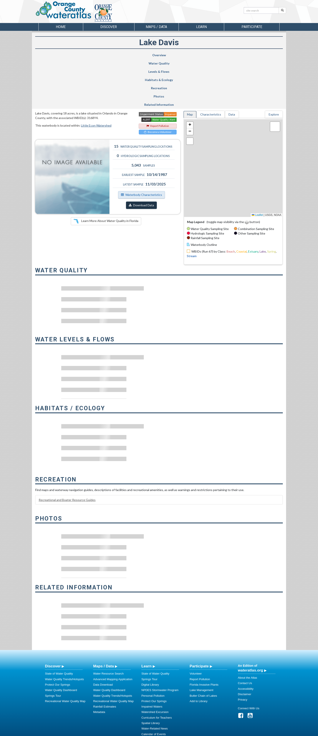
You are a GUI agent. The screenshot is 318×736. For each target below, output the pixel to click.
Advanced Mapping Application (112, 629)
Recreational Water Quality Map (65, 651)
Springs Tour (53, 646)
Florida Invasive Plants (204, 635)
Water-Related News (154, 679)
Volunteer (196, 624)
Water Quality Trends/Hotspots (64, 629)
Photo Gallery (150, 695)
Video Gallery (150, 701)
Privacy (242, 650)
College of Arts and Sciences (186, 732)
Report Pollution (157, 76)
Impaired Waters (151, 657)
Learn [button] (201, 27)
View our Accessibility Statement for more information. (205, 721)
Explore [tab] (274, 65)
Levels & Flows (120, 55)
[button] (190, 75)
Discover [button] (108, 27)
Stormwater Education (155, 690)
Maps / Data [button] (156, 27)
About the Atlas (247, 628)
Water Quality (88, 55)
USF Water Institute (129, 732)
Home (61, 27)
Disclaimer (244, 644)
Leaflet (257, 165)
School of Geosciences (154, 732)
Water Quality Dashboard (61, 640)
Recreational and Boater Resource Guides (67, 450)
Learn (146, 616)
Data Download (103, 635)
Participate (199, 616)
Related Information (263, 55)
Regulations (149, 706)
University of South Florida (219, 732)
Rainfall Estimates (104, 657)
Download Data (141, 155)
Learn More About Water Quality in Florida (106, 171)
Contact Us (245, 633)
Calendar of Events (153, 684)
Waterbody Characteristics (141, 145)
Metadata (99, 662)
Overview (53, 55)
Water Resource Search (108, 624)
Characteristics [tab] (210, 65)
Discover (53, 616)
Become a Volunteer (158, 82)
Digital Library (150, 635)
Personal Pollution (152, 646)
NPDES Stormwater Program (160, 640)
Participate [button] (252, 27)
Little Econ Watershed (96, 76)
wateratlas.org (250, 621)
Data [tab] (232, 65)
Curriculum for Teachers (156, 668)
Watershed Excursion (155, 662)
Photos (226, 55)
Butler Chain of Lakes (203, 646)
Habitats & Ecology (154, 55)
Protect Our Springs (57, 635)
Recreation (191, 55)
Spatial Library (150, 673)
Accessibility (245, 639)
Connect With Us (248, 658)
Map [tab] (190, 65)
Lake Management (201, 640)
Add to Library (198, 651)
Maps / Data (103, 616)
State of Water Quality (59, 624)
